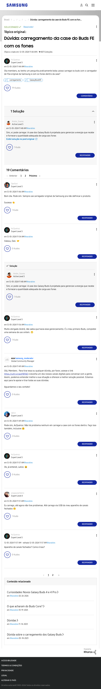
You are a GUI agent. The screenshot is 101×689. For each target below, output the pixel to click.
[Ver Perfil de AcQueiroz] (15, 60)
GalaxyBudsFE (35, 80)
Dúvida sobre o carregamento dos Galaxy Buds (34, 634)
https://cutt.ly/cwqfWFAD (16, 374)
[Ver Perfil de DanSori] (14, 184)
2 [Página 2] (25, 176)
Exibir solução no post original (20, 139)
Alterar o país (8, 680)
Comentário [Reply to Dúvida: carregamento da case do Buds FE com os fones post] (87, 96)
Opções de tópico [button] (92, 27)
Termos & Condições (11, 665)
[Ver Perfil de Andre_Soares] (18, 121)
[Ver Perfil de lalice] (13, 413)
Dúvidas (11, 620)
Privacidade (7, 670)
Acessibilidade (8, 660)
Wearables (28, 66)
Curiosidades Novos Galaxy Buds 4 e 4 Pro (32, 592)
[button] (92, 60)
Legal (4, 675)
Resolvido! (28, 27)
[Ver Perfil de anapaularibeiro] (17, 493)
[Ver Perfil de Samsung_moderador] (24, 358)
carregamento (15, 80)
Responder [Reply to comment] (85, 155)
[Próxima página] (34, 176)
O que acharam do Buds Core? (25, 606)
